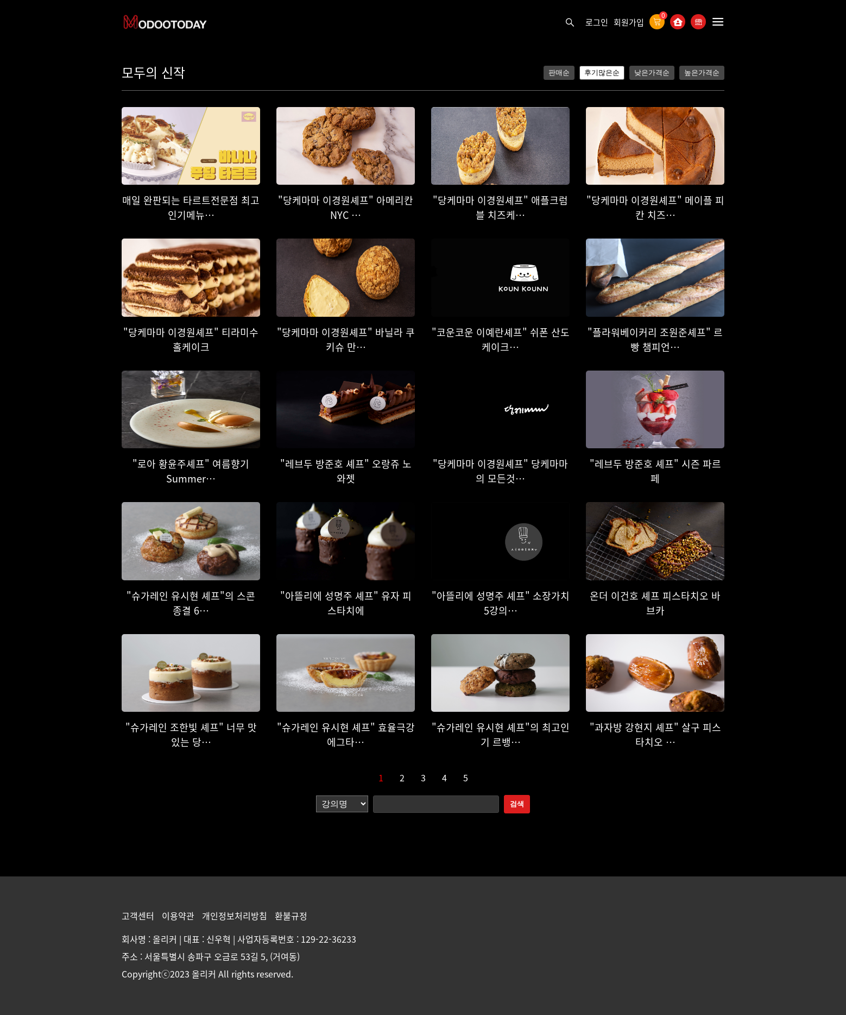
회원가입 (629, 22)
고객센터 (139, 915)
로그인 (596, 22)
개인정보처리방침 (235, 915)
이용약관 (179, 915)
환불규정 (291, 915)
